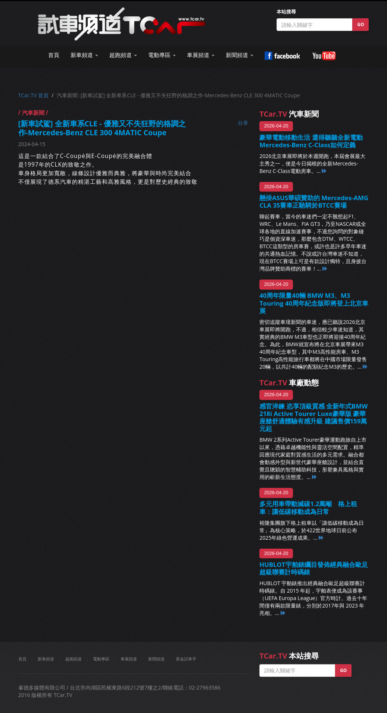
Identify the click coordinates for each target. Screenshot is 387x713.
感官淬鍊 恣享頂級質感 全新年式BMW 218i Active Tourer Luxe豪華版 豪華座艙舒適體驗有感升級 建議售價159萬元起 (313, 417)
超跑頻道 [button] (123, 55)
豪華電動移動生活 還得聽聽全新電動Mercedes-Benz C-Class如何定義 (310, 141)
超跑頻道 (73, 659)
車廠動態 (289, 383)
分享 (243, 122)
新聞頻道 (156, 659)
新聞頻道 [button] (239, 55)
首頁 (53, 55)
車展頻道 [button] (201, 55)
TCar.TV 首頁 (33, 95)
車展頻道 (129, 659)
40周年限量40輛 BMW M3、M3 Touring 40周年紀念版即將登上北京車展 (313, 303)
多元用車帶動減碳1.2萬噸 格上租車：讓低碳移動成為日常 (308, 507)
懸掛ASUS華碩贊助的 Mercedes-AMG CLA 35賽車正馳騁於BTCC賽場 (313, 201)
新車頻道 (46, 659)
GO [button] (360, 24)
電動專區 (101, 659)
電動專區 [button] (162, 55)
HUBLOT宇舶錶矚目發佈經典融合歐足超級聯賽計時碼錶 (313, 568)
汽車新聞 (289, 114)
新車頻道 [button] (84, 55)
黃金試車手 (186, 659)
